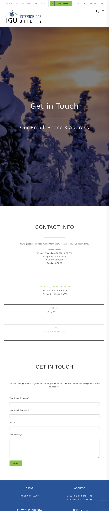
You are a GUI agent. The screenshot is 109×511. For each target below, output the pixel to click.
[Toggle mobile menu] (103, 11)
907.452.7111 (33, 496)
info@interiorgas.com (53, 331)
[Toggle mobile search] (97, 11)
